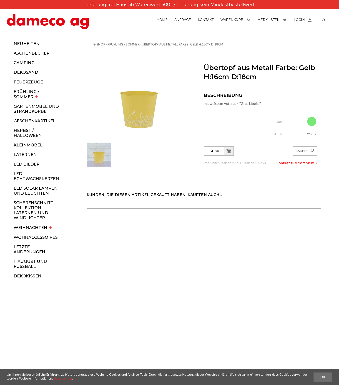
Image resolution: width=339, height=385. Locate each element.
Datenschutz (63, 378)
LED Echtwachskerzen (36, 176)
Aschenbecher (32, 53)
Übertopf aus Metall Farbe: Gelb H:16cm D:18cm (182, 44)
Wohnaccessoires (38, 237)
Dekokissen (27, 276)
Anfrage (182, 20)
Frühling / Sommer (26, 94)
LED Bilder (27, 164)
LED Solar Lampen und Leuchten (36, 191)
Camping (24, 62)
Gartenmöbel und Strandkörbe (36, 109)
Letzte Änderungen (29, 249)
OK (322, 377)
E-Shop (99, 44)
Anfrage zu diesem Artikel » (298, 163)
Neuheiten (27, 43)
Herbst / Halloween (28, 133)
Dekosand (26, 72)
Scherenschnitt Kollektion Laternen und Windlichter (33, 210)
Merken (305, 151)
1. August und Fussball (30, 264)
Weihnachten (33, 227)
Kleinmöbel (28, 145)
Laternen (25, 154)
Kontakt (205, 20)
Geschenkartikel (34, 120)
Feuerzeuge (31, 82)
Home (162, 20)
